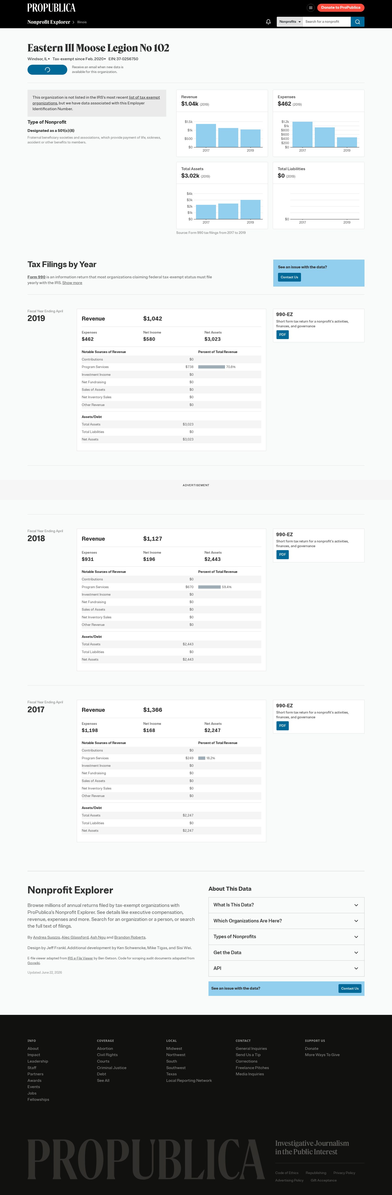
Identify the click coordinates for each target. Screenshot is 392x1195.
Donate (311, 1048)
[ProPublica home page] (146, 1159)
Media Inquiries (250, 1074)
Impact (34, 1054)
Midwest (174, 1048)
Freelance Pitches (252, 1067)
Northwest (176, 1054)
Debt (101, 1074)
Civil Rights (107, 1054)
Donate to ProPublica (340, 7)
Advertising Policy (289, 1180)
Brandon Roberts (130, 937)
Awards (35, 1080)
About (33, 1048)
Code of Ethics (286, 1173)
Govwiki (34, 963)
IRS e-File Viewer (80, 958)
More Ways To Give (322, 1054)
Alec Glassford (75, 937)
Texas (171, 1074)
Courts (103, 1061)
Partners (36, 1074)
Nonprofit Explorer (49, 22)
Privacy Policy (344, 1173)
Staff (32, 1067)
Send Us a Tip (248, 1054)
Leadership (38, 1061)
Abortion (105, 1048)
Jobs (32, 1093)
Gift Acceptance (324, 1180)
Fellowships (38, 1099)
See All (103, 1080)
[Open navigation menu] (311, 8)
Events (34, 1086)
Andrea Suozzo (46, 937)
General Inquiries (251, 1048)
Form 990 (37, 277)
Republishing (316, 1173)
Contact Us (289, 277)
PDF (282, 335)
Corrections (247, 1061)
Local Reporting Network (189, 1080)
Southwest (176, 1067)
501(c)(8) (66, 130)
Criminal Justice (111, 1067)
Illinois (82, 22)
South (171, 1061)
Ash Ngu (98, 937)
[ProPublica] (52, 7)
